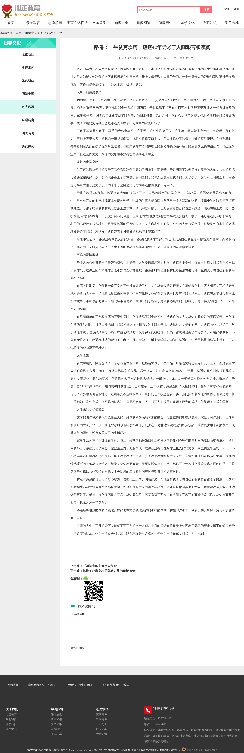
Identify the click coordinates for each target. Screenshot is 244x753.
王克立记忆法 (77, 23)
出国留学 (99, 23)
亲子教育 (33, 23)
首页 (11, 23)
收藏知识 (210, 23)
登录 (227, 9)
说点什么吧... (152, 627)
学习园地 (232, 23)
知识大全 (121, 23)
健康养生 (166, 23)
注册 (236, 9)
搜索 (207, 9)
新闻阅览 (143, 23)
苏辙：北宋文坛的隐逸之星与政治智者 (109, 570)
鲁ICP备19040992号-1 (171, 750)
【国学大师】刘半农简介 (100, 566)
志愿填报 (55, 23)
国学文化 (188, 23)
